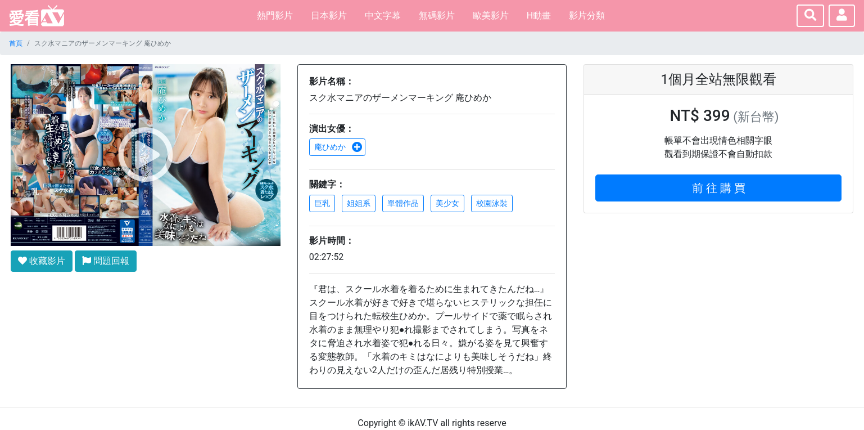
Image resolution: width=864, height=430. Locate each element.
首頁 (15, 43)
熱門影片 (275, 15)
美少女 (447, 203)
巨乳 (322, 203)
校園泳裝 (492, 203)
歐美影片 (491, 15)
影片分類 (587, 15)
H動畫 (539, 15)
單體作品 (403, 203)
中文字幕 (383, 15)
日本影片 (329, 15)
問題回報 (105, 261)
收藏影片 (41, 261)
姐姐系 (358, 203)
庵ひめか (338, 146)
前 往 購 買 (718, 188)
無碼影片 (437, 15)
